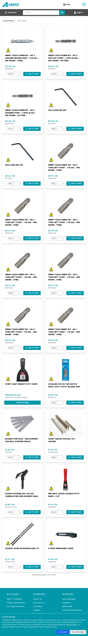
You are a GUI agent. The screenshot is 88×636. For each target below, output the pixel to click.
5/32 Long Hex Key (14, 165)
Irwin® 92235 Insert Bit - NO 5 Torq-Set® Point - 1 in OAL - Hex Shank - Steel (64, 167)
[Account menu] (78, 12)
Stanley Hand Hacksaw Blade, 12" (22, 548)
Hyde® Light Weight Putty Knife (21, 384)
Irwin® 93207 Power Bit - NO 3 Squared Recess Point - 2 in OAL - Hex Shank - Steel (22, 58)
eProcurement (69, 599)
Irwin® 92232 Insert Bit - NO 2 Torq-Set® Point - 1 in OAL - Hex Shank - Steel (21, 222)
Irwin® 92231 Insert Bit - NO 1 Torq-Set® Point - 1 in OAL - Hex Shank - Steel (64, 332)
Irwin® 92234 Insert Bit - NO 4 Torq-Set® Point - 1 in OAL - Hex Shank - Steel (21, 277)
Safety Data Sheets (72, 610)
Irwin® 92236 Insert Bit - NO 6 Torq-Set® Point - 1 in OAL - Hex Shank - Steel (64, 222)
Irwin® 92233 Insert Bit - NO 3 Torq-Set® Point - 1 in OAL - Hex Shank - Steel (64, 277)
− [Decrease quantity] (6, 74)
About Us (37, 599)
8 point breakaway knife (60, 548)
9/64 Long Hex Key (57, 110)
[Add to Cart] (32, 74)
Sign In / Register (14, 599)
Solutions (66, 603)
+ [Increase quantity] (20, 74)
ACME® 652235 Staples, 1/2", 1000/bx (62, 440)
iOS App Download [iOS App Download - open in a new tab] (15, 606)
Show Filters (8, 21)
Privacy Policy (71, 625)
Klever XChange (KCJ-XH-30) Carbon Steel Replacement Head (21, 495)
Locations (37, 606)
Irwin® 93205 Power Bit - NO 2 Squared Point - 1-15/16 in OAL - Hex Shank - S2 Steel (20, 112)
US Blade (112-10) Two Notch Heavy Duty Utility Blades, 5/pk (64, 385)
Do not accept (78, 632)
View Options (22, 403)
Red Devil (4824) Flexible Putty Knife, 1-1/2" (64, 495)
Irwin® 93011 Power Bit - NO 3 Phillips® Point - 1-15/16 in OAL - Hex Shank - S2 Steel (64, 58)
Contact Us (38, 603)
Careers (36, 610)
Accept (62, 632)
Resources (67, 606)
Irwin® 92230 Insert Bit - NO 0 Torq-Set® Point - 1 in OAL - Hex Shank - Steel (21, 332)
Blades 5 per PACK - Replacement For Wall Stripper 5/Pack (21, 440)
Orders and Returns (16, 603)
